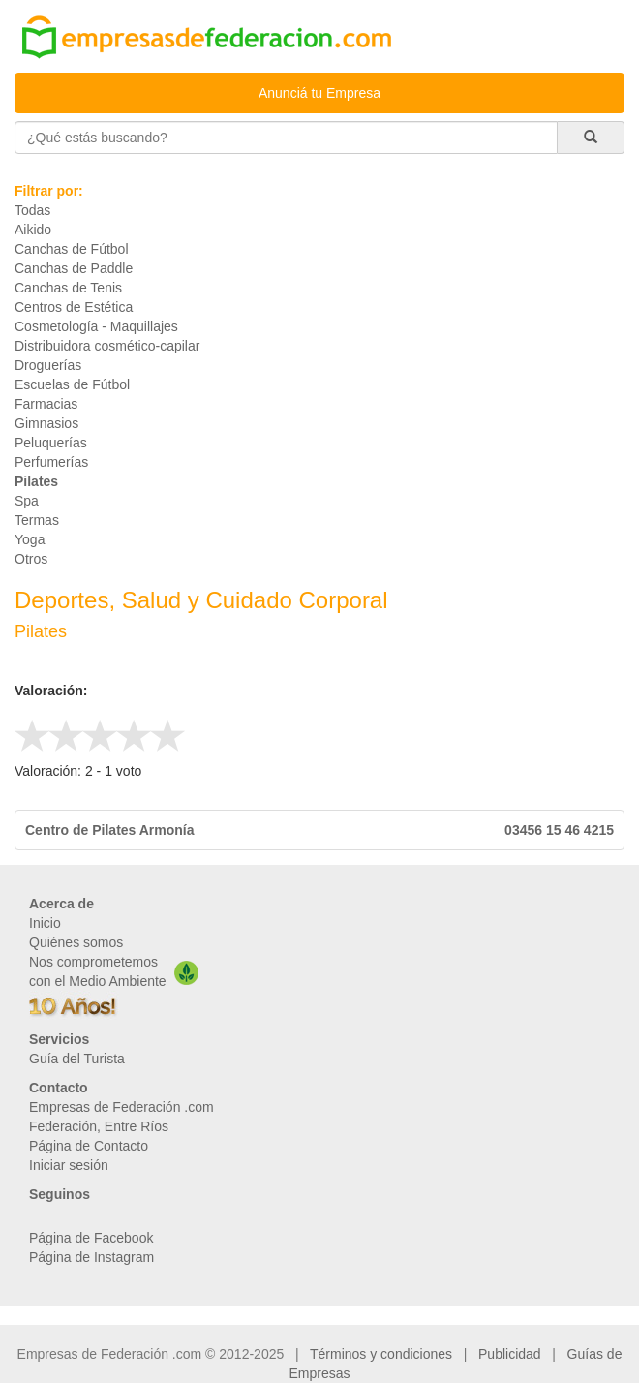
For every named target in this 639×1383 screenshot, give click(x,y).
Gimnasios (46, 423)
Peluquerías (51, 442)
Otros (31, 559)
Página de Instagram (91, 1257)
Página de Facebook (91, 1237)
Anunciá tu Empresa (319, 93)
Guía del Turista (77, 1058)
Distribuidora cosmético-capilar (107, 345)
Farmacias (46, 404)
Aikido (33, 229)
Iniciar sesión (68, 1165)
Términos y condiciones (381, 1354)
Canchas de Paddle (74, 268)
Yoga (30, 539)
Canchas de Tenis (68, 287)
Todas (32, 210)
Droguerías (48, 365)
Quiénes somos (76, 942)
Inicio (45, 923)
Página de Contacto (88, 1145)
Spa (27, 500)
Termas (37, 520)
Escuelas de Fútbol (72, 384)
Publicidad (509, 1354)
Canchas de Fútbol (72, 249)
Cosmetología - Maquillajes (96, 326)
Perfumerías (51, 462)
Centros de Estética (74, 307)
